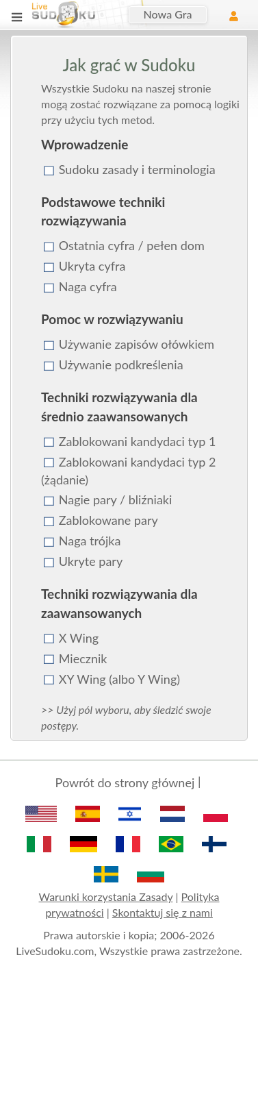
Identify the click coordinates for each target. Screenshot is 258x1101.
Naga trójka (90, 540)
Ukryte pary (90, 561)
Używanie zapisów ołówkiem (136, 343)
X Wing (79, 637)
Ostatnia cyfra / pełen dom (132, 245)
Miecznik (83, 658)
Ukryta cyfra (92, 265)
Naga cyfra (88, 286)
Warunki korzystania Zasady (105, 896)
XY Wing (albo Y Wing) (119, 678)
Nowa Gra (168, 14)
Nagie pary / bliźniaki (115, 499)
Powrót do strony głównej (125, 782)
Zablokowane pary (108, 520)
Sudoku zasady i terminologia (137, 169)
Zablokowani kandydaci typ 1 (137, 441)
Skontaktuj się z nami (162, 912)
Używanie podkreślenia (121, 364)
